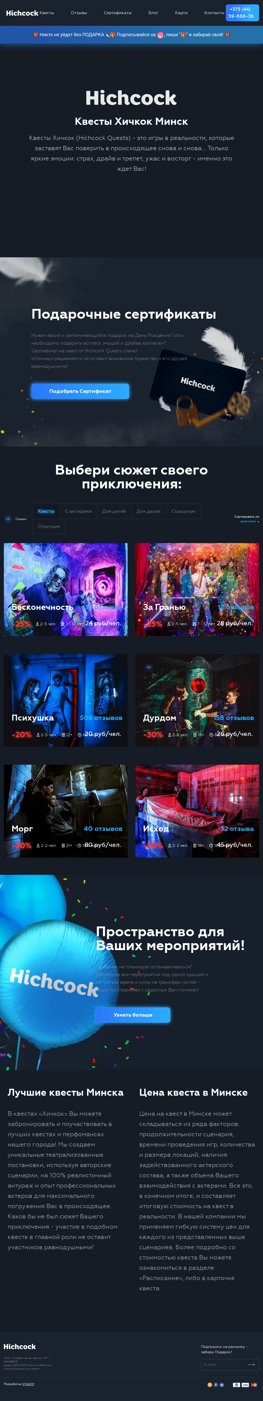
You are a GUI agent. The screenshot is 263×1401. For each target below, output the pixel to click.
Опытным (49, 526)
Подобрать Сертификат (80, 391)
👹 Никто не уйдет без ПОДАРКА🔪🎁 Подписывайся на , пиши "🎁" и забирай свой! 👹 (131, 35)
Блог (153, 12)
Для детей (114, 511)
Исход (156, 829)
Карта (181, 12)
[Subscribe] (251, 1365)
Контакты (214, 12)
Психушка (33, 718)
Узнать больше (133, 1015)
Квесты (47, 12)
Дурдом (159, 718)
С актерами (78, 511)
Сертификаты (118, 12)
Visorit (28, 1384)
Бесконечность (42, 607)
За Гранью (164, 607)
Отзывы (79, 12)
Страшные (183, 511)
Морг (22, 829)
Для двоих (149, 511)
